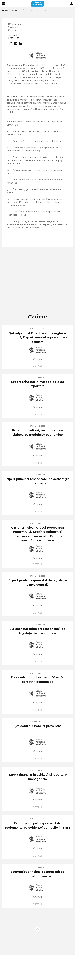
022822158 (13, 38)
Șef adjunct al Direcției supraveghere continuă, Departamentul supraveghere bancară (37, 337)
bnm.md (12, 35)
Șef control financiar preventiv (37, 726)
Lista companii (16, 10)
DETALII (37, 365)
